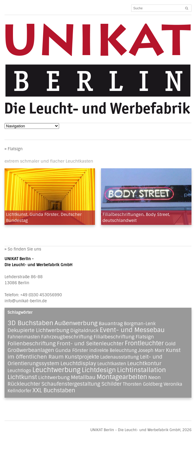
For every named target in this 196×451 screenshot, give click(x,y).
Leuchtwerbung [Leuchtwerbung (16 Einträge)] (56, 370)
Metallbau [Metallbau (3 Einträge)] (83, 377)
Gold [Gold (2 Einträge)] (170, 344)
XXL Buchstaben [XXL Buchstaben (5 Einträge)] (54, 390)
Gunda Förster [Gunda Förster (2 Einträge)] (71, 350)
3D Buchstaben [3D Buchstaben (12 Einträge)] (30, 323)
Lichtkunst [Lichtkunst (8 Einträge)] (22, 377)
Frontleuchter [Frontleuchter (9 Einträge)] (144, 343)
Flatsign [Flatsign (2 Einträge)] (145, 337)
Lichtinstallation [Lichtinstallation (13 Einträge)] (141, 370)
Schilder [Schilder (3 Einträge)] (111, 384)
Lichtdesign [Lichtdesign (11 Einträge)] (99, 370)
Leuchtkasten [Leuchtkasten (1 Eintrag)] (111, 364)
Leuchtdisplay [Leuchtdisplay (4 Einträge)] (78, 363)
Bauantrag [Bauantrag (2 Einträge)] (111, 323)
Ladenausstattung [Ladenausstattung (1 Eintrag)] (119, 357)
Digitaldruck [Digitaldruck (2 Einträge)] (84, 330)
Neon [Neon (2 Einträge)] (154, 377)
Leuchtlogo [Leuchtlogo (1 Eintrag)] (19, 371)
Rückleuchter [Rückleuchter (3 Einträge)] (24, 384)
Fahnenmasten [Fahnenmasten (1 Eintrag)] (24, 337)
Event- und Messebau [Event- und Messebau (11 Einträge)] (132, 330)
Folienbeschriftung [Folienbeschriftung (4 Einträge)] (32, 343)
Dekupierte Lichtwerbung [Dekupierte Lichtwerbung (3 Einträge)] (38, 330)
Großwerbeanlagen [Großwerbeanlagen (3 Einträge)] (31, 350)
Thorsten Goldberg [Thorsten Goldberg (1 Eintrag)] (142, 384)
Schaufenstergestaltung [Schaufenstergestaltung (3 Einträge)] (70, 384)
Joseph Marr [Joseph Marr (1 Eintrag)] (151, 350)
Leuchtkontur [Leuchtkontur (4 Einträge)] (144, 363)
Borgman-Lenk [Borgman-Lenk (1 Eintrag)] (140, 324)
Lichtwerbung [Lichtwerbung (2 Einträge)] (54, 377)
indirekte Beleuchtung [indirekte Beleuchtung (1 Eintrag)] (113, 350)
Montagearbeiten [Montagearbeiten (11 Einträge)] (121, 377)
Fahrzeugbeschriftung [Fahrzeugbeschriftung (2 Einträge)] (67, 337)
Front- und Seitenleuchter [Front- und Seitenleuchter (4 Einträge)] (90, 343)
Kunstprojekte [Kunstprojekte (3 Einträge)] (82, 356)
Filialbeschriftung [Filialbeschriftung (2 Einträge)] (113, 337)
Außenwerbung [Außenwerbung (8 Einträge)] (76, 323)
